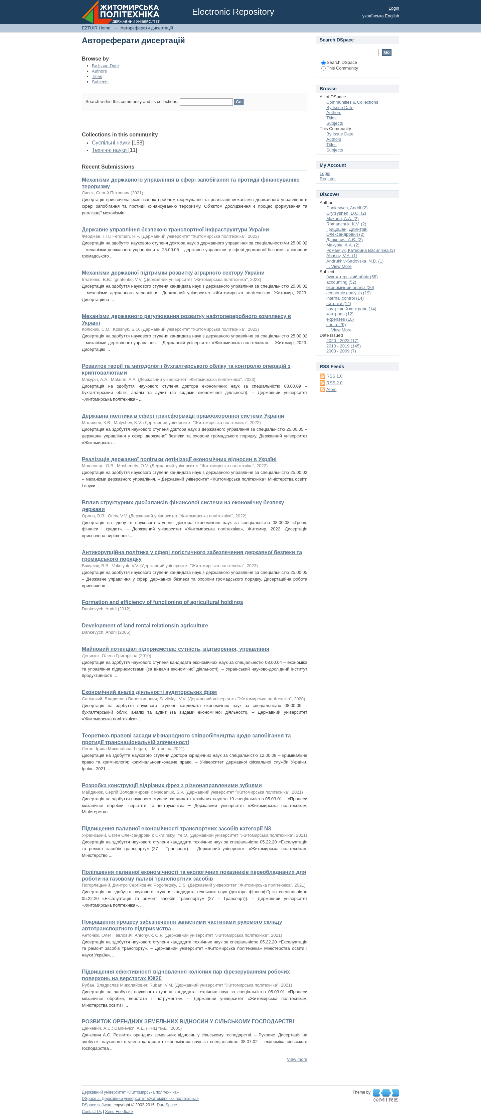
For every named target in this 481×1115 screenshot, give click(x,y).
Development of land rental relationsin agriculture (145, 625)
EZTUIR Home (96, 27)
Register (328, 178)
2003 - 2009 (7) (341, 350)
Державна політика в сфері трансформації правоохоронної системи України (183, 416)
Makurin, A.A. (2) (342, 218)
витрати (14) (338, 303)
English (392, 15)
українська (373, 15)
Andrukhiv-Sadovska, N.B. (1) (354, 261)
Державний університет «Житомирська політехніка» (130, 1092)
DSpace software (97, 1105)
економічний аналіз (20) (350, 287)
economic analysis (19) (348, 292)
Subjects (100, 81)
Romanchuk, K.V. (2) (346, 223)
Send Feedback (119, 1111)
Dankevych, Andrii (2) (347, 207)
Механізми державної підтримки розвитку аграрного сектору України (173, 273)
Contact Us (92, 1111)
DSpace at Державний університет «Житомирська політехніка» (140, 1098)
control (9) (336, 324)
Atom (331, 389)
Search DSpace (339, 62)
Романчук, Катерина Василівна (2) (360, 250)
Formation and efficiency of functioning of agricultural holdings (162, 602)
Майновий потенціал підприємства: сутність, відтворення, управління (175, 649)
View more (297, 1059)
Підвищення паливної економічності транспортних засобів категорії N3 (176, 828)
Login (393, 8)
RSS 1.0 (334, 376)
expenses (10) (340, 319)
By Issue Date (105, 65)
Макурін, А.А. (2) (342, 244)
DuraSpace (167, 1105)
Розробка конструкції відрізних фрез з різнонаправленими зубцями (172, 785)
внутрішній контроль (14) (351, 308)
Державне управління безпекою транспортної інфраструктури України (175, 229)
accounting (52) (341, 282)
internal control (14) (345, 298)
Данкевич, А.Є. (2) (344, 239)
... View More (339, 266)
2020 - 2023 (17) (342, 340)
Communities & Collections (352, 102)
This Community (339, 68)
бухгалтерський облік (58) (352, 276)
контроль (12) (339, 313)
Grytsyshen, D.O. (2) (346, 213)
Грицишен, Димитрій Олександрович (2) (346, 232)
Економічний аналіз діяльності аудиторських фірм (149, 692)
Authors (99, 71)
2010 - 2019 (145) (343, 345)
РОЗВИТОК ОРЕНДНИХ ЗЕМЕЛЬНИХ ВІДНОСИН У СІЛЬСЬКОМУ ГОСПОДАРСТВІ (188, 1021)
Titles (97, 76)
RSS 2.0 (334, 382)
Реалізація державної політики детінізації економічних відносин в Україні (179, 459)
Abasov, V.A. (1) (341, 255)
